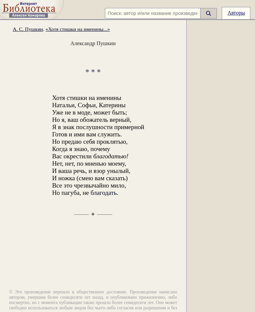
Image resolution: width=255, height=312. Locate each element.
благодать (104, 192)
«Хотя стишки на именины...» (77, 29)
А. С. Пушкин (28, 29)
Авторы (236, 13)
